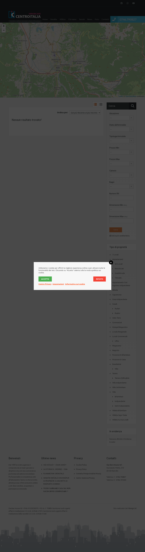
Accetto (45, 279)
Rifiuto (99, 279)
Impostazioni (58, 284)
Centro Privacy (44, 284)
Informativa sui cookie (75, 284)
